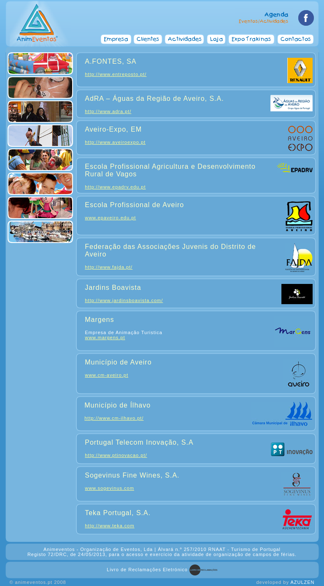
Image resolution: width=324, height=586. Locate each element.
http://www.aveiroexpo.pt (115, 142)
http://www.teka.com (109, 525)
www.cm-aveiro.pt (106, 375)
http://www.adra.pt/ (108, 111)
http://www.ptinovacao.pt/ (116, 455)
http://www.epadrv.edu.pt (115, 186)
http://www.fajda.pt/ (108, 267)
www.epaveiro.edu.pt (110, 217)
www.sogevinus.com (109, 488)
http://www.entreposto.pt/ (115, 74)
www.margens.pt (105, 337)
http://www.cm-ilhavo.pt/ (113, 418)
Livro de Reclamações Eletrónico (147, 569)
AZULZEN (302, 582)
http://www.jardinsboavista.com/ (124, 300)
